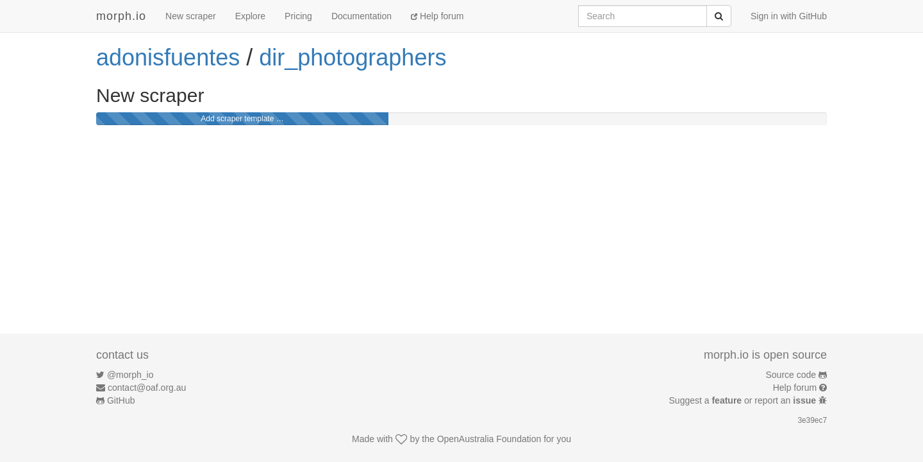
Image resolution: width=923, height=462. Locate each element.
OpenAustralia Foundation (489, 439)
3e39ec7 (812, 420)
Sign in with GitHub (789, 16)
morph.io (121, 16)
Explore (250, 16)
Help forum (437, 16)
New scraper (190, 16)
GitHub (121, 400)
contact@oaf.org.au (147, 387)
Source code (791, 375)
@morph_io (130, 375)
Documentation (361, 16)
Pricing (298, 16)
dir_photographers (352, 57)
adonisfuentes (168, 57)
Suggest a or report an (744, 400)
